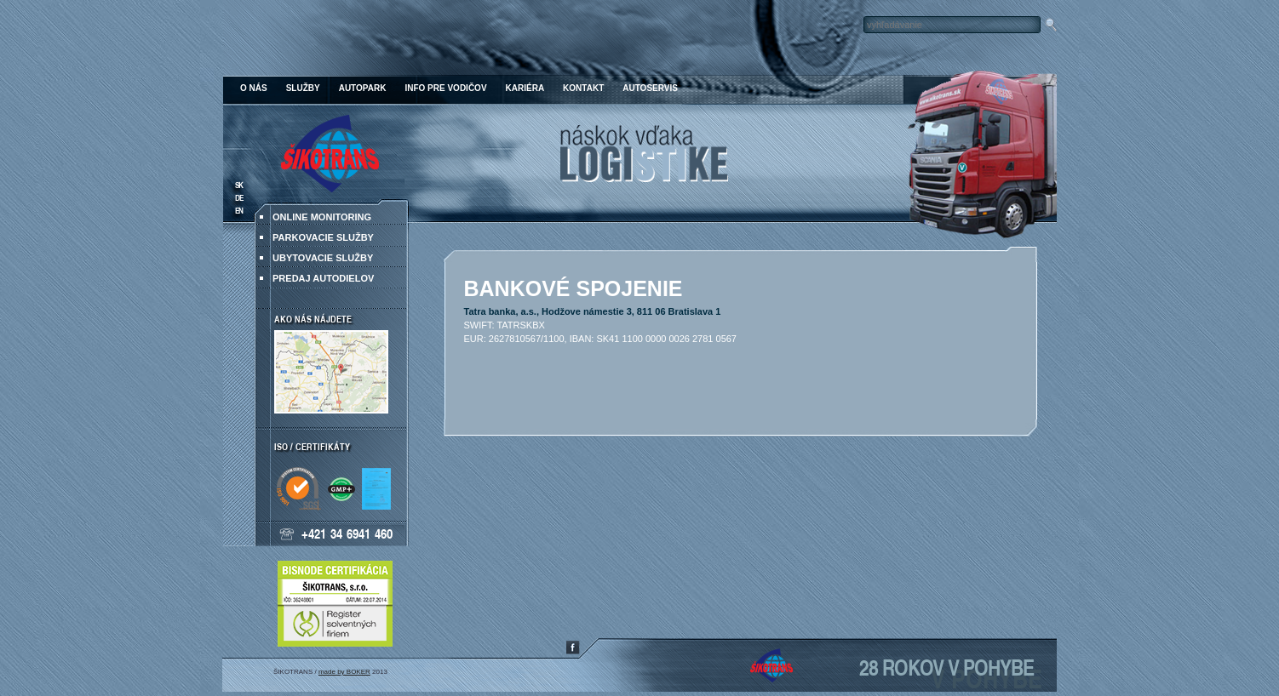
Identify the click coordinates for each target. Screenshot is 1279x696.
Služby (303, 88)
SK (239, 185)
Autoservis (650, 88)
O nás (253, 88)
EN (239, 210)
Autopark (363, 88)
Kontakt (583, 88)
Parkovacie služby (323, 237)
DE (239, 197)
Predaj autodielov (323, 278)
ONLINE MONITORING (321, 217)
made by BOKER (344, 672)
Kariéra (525, 88)
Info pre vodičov (445, 88)
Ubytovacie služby (322, 258)
